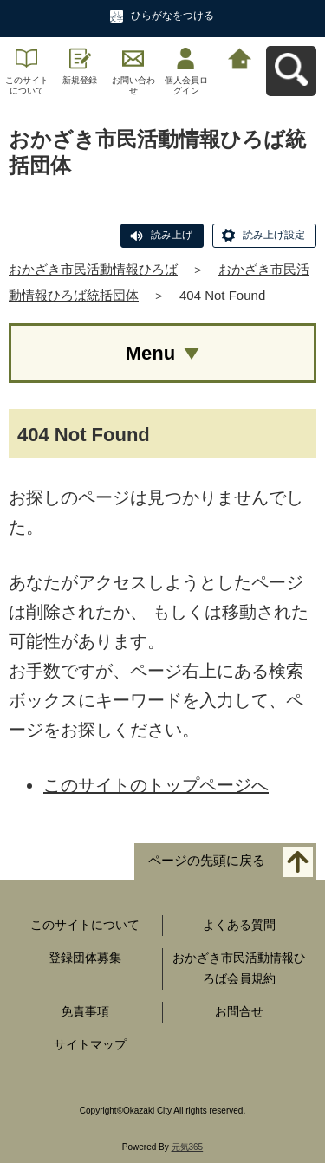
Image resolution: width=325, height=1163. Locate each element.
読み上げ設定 (274, 235)
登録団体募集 (85, 958)
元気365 (188, 1147)
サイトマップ (90, 1044)
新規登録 (79, 80)
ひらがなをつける (172, 16)
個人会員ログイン (186, 85)
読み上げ (171, 235)
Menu (150, 353)
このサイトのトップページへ (156, 785)
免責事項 (85, 1011)
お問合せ (239, 1011)
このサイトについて (27, 85)
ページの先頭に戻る (206, 861)
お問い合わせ (133, 85)
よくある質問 (239, 925)
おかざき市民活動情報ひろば (93, 269)
